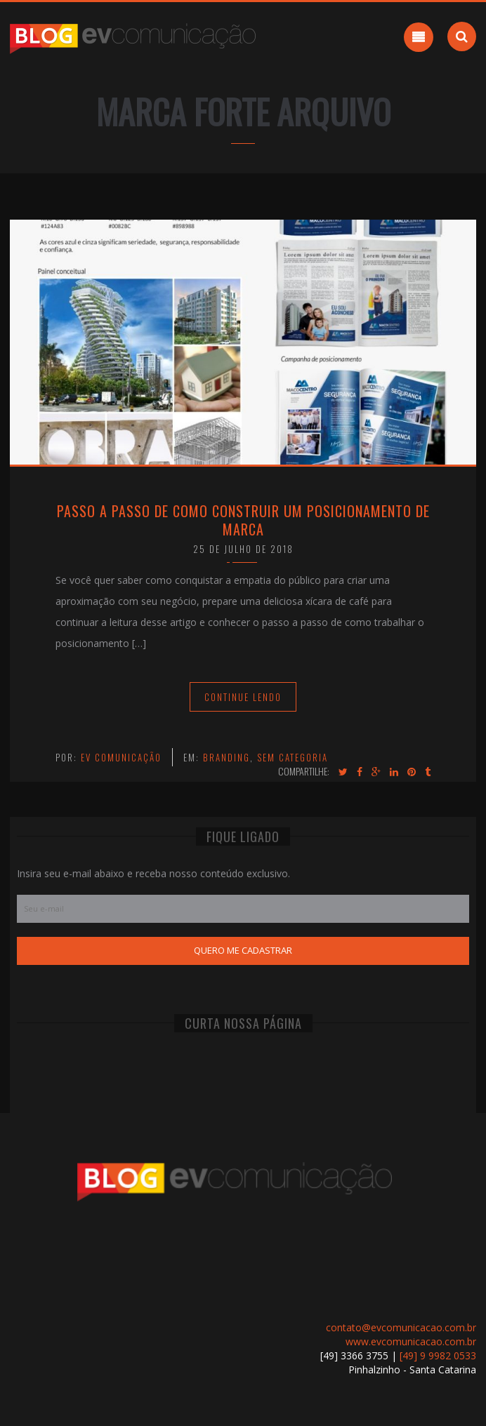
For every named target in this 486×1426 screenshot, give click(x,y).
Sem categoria (292, 757)
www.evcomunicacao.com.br (411, 1341)
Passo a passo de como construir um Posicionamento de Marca (243, 520)
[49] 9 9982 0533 (438, 1355)
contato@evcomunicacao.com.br (401, 1327)
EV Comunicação (121, 757)
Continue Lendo (243, 697)
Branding (226, 757)
